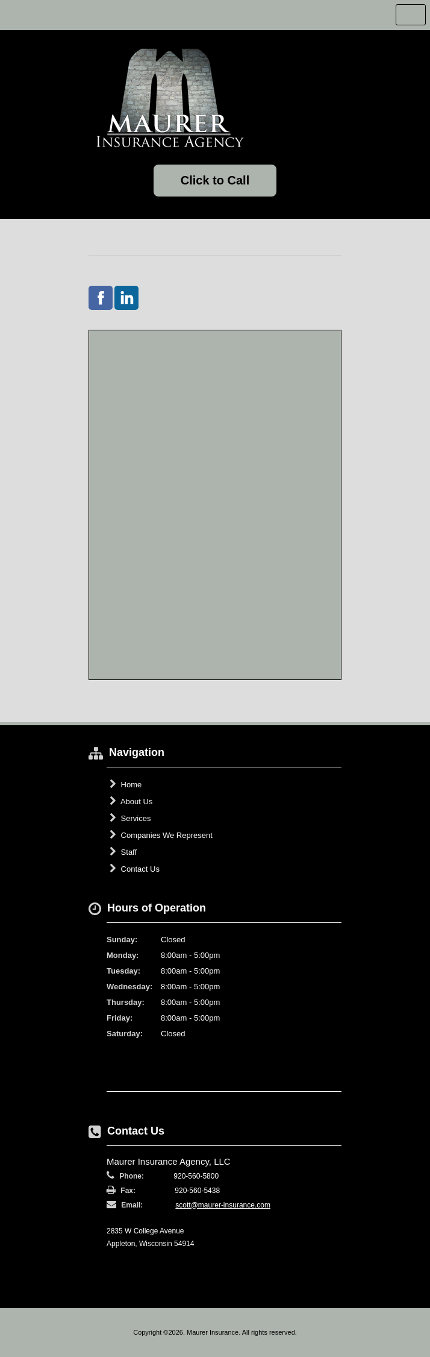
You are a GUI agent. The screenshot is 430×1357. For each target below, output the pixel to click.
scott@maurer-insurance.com (222, 1205)
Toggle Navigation (411, 14)
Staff (123, 852)
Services (130, 818)
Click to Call (215, 180)
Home (126, 784)
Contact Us (135, 869)
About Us (131, 801)
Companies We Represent (161, 835)
